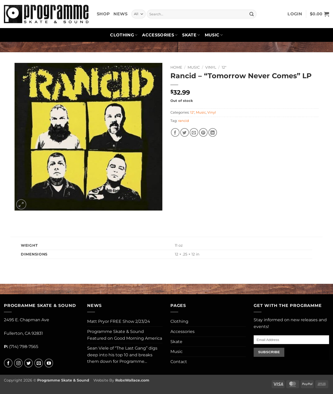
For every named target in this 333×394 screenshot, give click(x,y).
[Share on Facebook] (175, 132)
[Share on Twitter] (184, 132)
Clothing (123, 35)
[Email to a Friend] (194, 132)
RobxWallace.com (132, 380)
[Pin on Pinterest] (203, 132)
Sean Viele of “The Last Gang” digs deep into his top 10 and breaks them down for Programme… (122, 355)
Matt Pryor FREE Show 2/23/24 (118, 321)
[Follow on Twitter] (28, 363)
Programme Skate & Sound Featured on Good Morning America (124, 335)
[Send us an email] (38, 363)
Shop (103, 13)
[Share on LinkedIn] (212, 132)
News (120, 13)
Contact (178, 361)
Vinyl (210, 67)
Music (214, 35)
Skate (191, 35)
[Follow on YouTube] (48, 363)
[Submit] (251, 14)
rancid (183, 121)
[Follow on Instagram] (18, 363)
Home (176, 67)
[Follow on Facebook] (8, 363)
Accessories (159, 35)
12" (224, 67)
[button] (294, 14)
